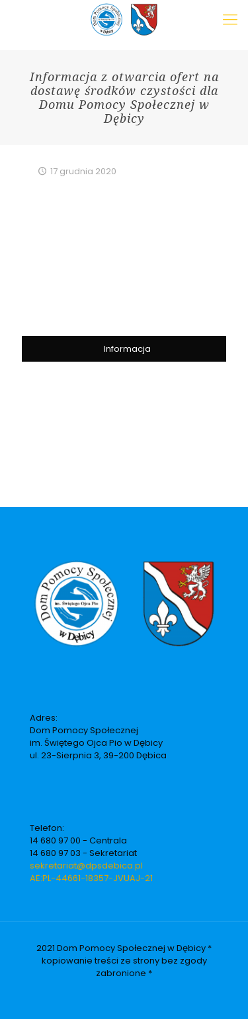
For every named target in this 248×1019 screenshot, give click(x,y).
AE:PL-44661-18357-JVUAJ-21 (91, 878)
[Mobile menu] (230, 20)
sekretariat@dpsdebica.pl (86, 865)
